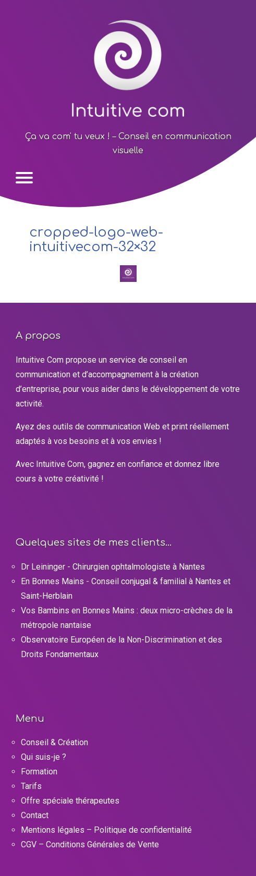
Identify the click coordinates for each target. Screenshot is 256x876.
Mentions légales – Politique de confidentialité (106, 830)
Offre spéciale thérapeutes (70, 801)
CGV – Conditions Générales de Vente (90, 844)
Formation (39, 771)
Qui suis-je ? (43, 757)
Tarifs (31, 786)
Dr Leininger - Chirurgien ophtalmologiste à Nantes (113, 567)
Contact (34, 815)
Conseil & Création (54, 742)
